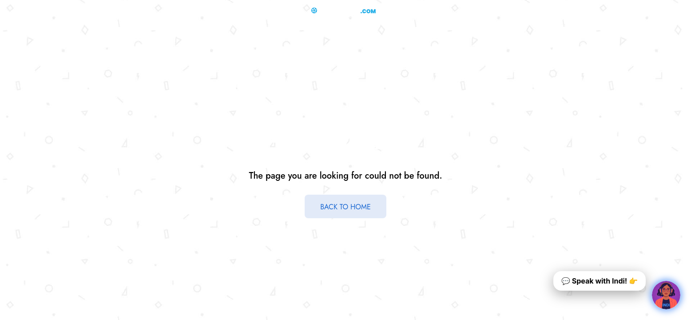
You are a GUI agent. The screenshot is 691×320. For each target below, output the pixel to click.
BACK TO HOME (345, 207)
